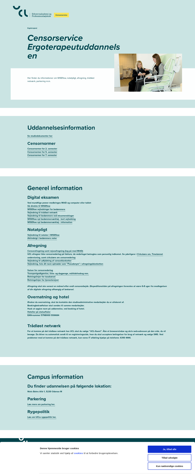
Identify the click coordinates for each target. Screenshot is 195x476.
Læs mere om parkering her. (41, 398)
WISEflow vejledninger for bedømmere (46, 203)
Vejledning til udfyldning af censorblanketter (49, 255)
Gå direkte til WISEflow (38, 200)
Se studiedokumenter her (39, 130)
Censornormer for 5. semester (42, 146)
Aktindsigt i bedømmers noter (42, 232)
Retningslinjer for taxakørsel (41, 271)
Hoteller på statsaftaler (38, 306)
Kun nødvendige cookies (169, 456)
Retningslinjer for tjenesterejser (43, 274)
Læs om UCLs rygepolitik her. (41, 411)
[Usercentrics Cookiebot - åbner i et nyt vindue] (19, 470)
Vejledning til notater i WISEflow (43, 229)
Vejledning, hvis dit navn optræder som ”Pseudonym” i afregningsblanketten (65, 258)
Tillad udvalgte (170, 448)
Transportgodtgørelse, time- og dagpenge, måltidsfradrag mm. (58, 267)
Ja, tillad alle (169, 440)
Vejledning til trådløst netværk (42, 206)
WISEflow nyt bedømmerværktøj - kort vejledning (51, 213)
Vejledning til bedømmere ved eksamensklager (50, 210)
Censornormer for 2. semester (42, 143)
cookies (79, 443)
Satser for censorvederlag (40, 264)
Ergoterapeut (32, 28)
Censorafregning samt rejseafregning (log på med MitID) (55, 245)
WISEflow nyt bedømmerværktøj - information (49, 216)
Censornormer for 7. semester (42, 149)
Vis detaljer (158, 470)
